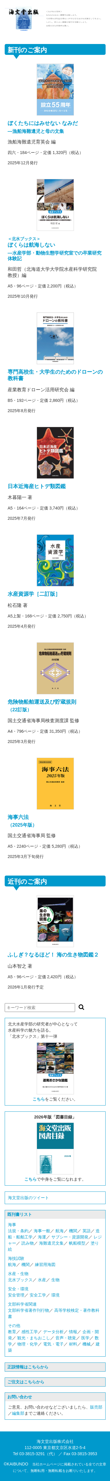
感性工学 (29, 1331)
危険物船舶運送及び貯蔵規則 (42, 702)
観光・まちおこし (33, 1338)
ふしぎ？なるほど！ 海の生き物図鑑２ (53, 955)
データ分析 (53, 1331)
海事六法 (18, 817)
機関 (73, 1230)
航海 (59, 1230)
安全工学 (38, 1295)
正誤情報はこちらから (27, 1367)
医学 (85, 1338)
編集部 (18, 1413)
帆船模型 (77, 1243)
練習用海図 (45, 1264)
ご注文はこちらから (25, 1382)
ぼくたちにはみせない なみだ (43, 123)
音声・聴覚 (65, 1338)
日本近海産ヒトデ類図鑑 (37, 486)
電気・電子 (53, 1344)
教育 (12, 1331)
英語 (86, 1230)
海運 (42, 1237)
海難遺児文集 (51, 1243)
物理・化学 (27, 1344)
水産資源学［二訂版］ (34, 594)
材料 (73, 1344)
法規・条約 (18, 1230)
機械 (86, 1344)
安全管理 (16, 1295)
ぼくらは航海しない (31, 245)
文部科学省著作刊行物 (28, 1310)
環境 (55, 1295)
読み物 (27, 1243)
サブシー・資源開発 (69, 1237)
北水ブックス (20, 1279)
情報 (73, 1331)
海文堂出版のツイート (28, 1197)
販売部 (96, 1407)
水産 (42, 1279)
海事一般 (42, 1230)
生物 (55, 1279)
